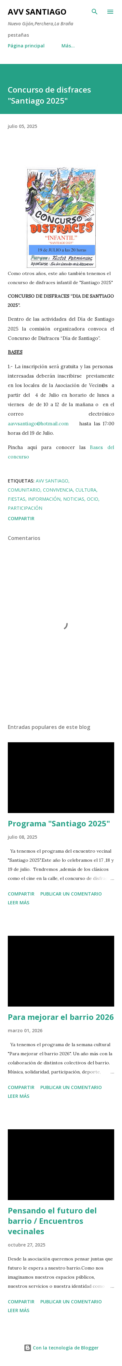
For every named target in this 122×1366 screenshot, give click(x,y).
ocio (92, 499)
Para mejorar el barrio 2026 (61, 1016)
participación (25, 508)
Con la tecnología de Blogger (61, 1348)
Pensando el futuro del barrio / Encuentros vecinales (52, 1220)
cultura (85, 490)
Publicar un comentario (71, 894)
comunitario (24, 490)
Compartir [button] (21, 518)
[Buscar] (95, 12)
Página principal (26, 46)
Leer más (18, 902)
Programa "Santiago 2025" (59, 823)
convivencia (58, 490)
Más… (68, 46)
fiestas (16, 499)
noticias (73, 499)
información (44, 499)
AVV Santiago (37, 11)
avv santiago (52, 481)
